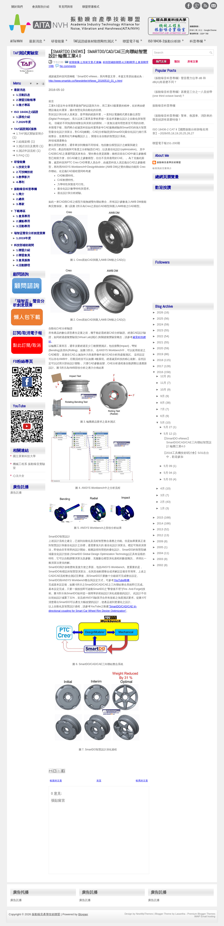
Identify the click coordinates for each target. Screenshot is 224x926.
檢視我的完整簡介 (162, 168)
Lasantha (180, 913)
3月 (163, 495)
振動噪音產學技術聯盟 (169, 162)
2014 (160, 523)
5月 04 (168, 472)
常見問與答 (66, 7)
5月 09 (168, 466)
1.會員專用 (22, 216)
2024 (160, 324)
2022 (160, 336)
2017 (160, 366)
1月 (163, 508)
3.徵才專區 (22, 105)
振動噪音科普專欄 (25, 189)
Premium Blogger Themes (201, 913)
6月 (163, 416)
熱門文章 (161, 61)
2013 (160, 529)
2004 (160, 553)
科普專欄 (199, 39)
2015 (160, 517)
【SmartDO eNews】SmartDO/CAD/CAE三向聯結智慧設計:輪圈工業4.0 (98, 53)
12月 (163, 376)
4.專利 (19, 182)
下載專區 (19, 211)
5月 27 (168, 427)
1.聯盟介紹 (22, 250)
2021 (160, 342)
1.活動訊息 (22, 95)
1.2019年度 (23, 238)
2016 (160, 372)
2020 (160, 348)
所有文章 (192, 61)
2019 (160, 354)
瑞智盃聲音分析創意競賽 (29, 233)
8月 (163, 402)
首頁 (98, 780)
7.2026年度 (23, 122)
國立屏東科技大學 (24, 456)
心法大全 (18, 475)
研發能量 (60, 39)
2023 (160, 330)
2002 (160, 565)
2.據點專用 (22, 221)
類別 (177, 61)
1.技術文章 (22, 167)
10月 (163, 389)
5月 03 (168, 479)
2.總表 (19, 199)
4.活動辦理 (22, 265)
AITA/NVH (16, 40)
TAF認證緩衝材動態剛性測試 (96, 39)
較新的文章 (56, 780)
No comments (68, 66)
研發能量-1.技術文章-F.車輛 (85, 62)
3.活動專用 (22, 226)
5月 (163, 422)
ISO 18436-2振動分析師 (167, 39)
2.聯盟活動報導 (25, 100)
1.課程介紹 (22, 117)
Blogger (83, 914)
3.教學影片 (22, 177)
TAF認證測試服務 (25, 129)
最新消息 (38, 39)
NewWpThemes (144, 913)
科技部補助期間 (23, 245)
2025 (160, 318)
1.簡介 (19, 194)
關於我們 (17, 7)
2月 (163, 501)
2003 (160, 559)
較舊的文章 (142, 780)
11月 (163, 382)
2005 (160, 547)
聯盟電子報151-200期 (166, 143)
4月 (163, 488)
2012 (160, 535)
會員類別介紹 (40, 7)
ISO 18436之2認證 (25, 112)
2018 (160, 360)
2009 (160, 541)
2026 (160, 312)
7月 (163, 409)
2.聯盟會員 (22, 255)
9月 (163, 396)
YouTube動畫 (122, 580)
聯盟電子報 (134, 39)
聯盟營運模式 (90, 7)
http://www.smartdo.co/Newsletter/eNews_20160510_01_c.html (85, 80)
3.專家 (19, 204)
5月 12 (168, 433)
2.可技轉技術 (24, 172)
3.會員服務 (22, 260)
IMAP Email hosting (204, 916)
